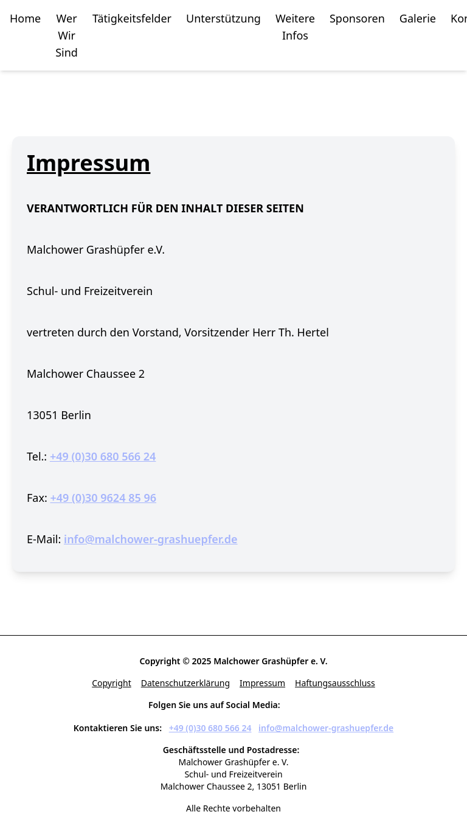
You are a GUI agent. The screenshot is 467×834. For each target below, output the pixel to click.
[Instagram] (312, 706)
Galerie (418, 18)
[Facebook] (293, 706)
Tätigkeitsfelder (131, 18)
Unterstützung (223, 18)
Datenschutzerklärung (185, 683)
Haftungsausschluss (335, 683)
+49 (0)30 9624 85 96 (103, 497)
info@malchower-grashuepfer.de (151, 539)
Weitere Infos (295, 27)
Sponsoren (357, 18)
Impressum (262, 683)
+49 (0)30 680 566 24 (103, 456)
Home (25, 18)
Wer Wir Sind (66, 35)
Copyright (111, 683)
